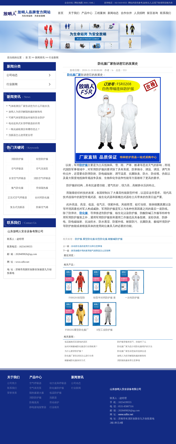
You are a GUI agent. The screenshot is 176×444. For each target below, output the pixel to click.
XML (91, 3)
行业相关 (54, 407)
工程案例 (100, 13)
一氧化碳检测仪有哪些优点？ (24, 129)
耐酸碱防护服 (115, 239)
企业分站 (69, 3)
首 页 (28, 57)
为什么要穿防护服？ (74, 351)
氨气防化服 (17, 188)
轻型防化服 (101, 239)
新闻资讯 (40, 57)
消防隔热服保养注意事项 (128, 360)
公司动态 (12, 75)
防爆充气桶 (42, 207)
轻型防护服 (42, 159)
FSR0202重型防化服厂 (77, 330)
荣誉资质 (12, 392)
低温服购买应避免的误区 (76, 342)
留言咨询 (152, 13)
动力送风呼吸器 (58, 383)
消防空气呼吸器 (42, 178)
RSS (86, 3)
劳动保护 (54, 402)
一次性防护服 (132, 297)
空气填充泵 (35, 388)
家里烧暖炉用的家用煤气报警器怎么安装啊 (90, 250)
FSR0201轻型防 (77, 297)
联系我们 (165, 13)
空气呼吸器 (17, 168)
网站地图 (78, 3)
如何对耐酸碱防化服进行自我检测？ (81, 346)
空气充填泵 (42, 168)
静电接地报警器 (37, 407)
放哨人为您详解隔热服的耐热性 (25, 111)
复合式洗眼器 (17, 207)
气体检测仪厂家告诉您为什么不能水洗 (29, 106)
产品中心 (86, 13)
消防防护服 (17, 159)
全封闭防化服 (42, 197)
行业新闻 (53, 57)
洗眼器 (53, 397)
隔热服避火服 (36, 392)
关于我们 (73, 13)
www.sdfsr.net (125, 414)
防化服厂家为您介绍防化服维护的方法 (134, 346)
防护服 (78, 239)
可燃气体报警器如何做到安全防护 (27, 117)
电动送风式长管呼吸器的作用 (24, 123)
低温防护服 (56, 392)
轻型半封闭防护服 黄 (104, 297)
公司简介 (12, 383)
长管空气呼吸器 (17, 178)
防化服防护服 (57, 388)
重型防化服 (89, 239)
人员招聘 (139, 13)
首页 (60, 13)
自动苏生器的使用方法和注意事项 (86, 246)
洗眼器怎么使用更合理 (21, 135)
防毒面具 (34, 402)
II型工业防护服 (104, 330)
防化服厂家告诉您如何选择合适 (131, 351)
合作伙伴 (126, 13)
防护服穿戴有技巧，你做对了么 (131, 342)
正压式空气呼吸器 (17, 197)
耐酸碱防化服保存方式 (75, 360)
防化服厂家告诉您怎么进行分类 (79, 356)
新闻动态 (113, 13)
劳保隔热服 (42, 188)
